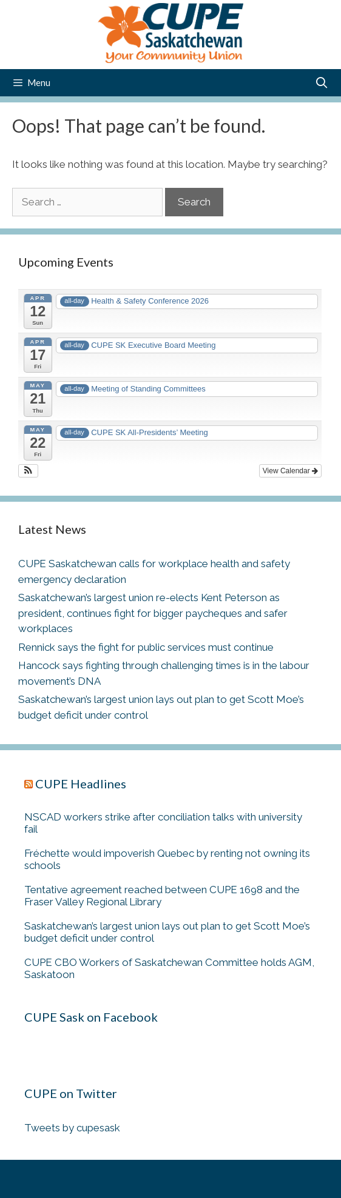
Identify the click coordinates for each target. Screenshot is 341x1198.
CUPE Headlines (80, 783)
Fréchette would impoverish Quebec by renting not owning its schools (167, 859)
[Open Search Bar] (322, 82)
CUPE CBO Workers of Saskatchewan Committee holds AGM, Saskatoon (169, 968)
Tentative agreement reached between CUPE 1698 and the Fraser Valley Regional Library (162, 896)
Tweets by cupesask (72, 1128)
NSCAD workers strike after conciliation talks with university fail (163, 823)
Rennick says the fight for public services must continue (146, 647)
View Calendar (290, 471)
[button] (28, 471)
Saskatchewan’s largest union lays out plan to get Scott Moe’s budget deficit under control (167, 932)
